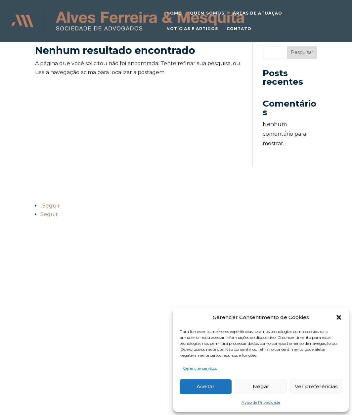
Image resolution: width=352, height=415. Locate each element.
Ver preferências (316, 386)
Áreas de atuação (257, 13)
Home (173, 13)
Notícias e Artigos (192, 28)
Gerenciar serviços (200, 368)
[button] (338, 317)
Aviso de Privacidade (261, 402)
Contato (239, 28)
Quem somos (207, 13)
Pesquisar (302, 52)
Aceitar (206, 386)
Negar (261, 386)
